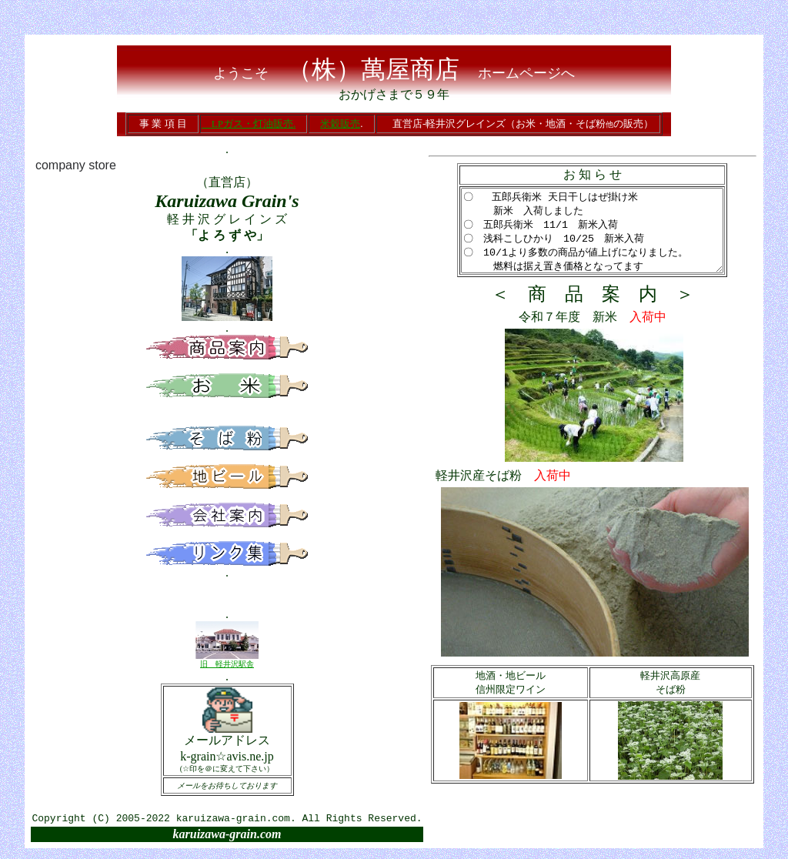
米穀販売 (340, 123)
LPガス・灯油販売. (249, 123)
